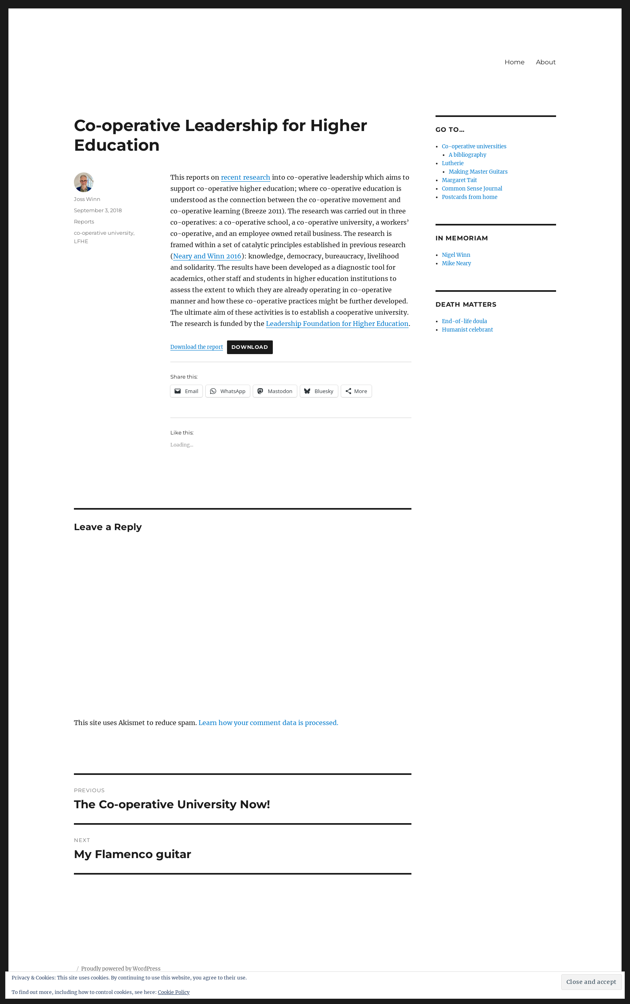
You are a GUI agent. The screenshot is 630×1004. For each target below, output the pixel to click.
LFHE (81, 241)
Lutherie (453, 163)
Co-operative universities (474, 146)
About (546, 62)
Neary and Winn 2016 (207, 256)
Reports (84, 221)
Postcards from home (469, 197)
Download (249, 347)
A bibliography (467, 155)
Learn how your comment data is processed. (268, 723)
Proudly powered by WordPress (121, 968)
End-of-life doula (464, 321)
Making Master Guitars (478, 171)
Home (515, 62)
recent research (245, 177)
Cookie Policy (174, 992)
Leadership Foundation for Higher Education (337, 324)
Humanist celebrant (467, 329)
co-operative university (103, 232)
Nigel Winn (456, 255)
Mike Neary (456, 263)
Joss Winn (87, 199)
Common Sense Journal (472, 188)
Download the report (196, 347)
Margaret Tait (459, 180)
